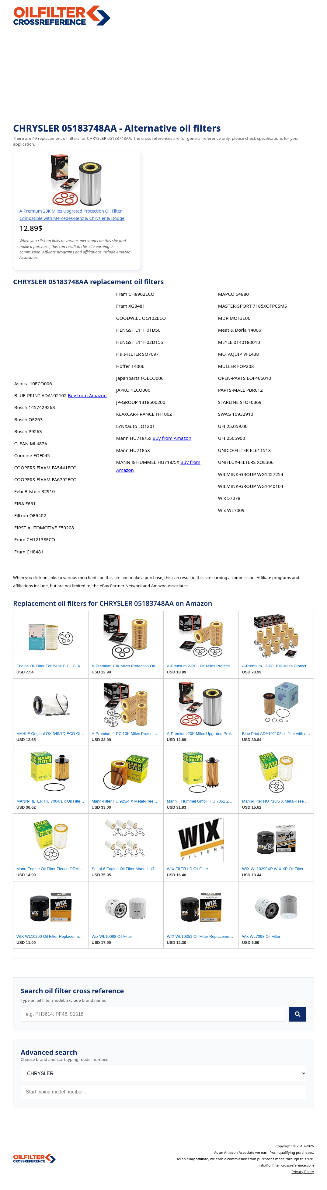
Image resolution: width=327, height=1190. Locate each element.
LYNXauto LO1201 (135, 426)
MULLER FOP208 (236, 366)
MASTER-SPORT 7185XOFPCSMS (252, 306)
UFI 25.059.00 (233, 426)
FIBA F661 (25, 503)
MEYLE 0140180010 (239, 342)
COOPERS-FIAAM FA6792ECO (45, 479)
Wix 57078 (229, 498)
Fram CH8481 (28, 552)
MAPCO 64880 (233, 294)
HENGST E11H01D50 (138, 330)
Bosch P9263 (28, 431)
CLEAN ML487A (30, 443)
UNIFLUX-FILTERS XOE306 (246, 462)
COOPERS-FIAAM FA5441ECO (45, 467)
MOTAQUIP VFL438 (238, 354)
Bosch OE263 (28, 419)
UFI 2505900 (231, 438)
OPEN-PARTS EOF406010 (244, 378)
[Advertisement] (163, 75)
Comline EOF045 (32, 455)
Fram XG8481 (130, 306)
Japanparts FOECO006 (140, 378)
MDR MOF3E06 (234, 318)
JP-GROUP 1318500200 (140, 402)
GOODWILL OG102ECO (141, 318)
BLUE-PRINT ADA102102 (40, 395)
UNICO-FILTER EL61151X (244, 450)
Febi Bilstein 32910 (34, 491)
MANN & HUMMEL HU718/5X (147, 462)
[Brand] (163, 1073)
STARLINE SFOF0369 (240, 402)
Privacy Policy (302, 1171)
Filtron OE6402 (30, 515)
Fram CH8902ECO (135, 294)
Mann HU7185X (133, 450)
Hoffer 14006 (130, 366)
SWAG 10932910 (235, 414)
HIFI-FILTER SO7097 (137, 354)
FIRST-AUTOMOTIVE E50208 (44, 527)
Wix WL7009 (231, 510)
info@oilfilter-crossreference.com (286, 1165)
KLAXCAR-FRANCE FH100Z (144, 414)
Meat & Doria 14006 (239, 330)
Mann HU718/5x (133, 438)
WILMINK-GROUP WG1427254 (250, 474)
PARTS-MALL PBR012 (240, 390)
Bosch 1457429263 (34, 407)
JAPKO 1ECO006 (133, 390)
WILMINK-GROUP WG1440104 (250, 486)
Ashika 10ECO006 (33, 383)
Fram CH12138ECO (34, 539)
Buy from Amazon (87, 395)
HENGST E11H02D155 (139, 342)
